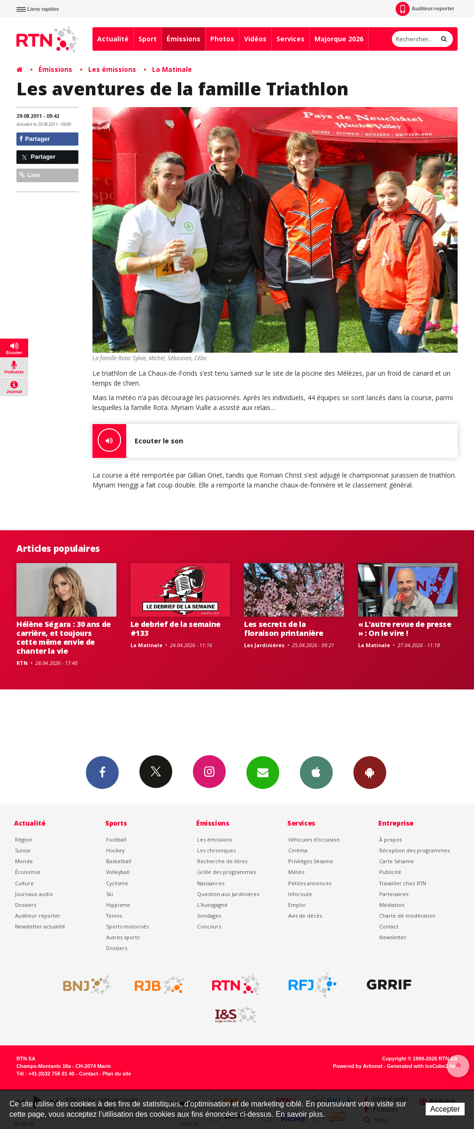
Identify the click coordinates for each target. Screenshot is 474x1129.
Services (290, 38)
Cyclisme (117, 883)
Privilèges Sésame (310, 861)
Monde (24, 861)
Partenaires (393, 894)
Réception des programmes (414, 850)
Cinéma (297, 850)
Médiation (392, 905)
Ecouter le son (137, 441)
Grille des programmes (226, 872)
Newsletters (262, 772)
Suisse (23, 850)
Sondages (209, 915)
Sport (147, 38)
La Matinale (172, 69)
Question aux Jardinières (228, 894)
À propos (390, 839)
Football (116, 839)
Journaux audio (34, 894)
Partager (34, 138)
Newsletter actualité (40, 926)
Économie (27, 872)
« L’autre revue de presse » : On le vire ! (404, 628)
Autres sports (122, 937)
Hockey (115, 850)
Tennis (114, 915)
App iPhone (316, 772)
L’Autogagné (212, 905)
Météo (296, 872)
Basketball (118, 861)
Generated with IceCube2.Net (422, 1066)
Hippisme (118, 905)
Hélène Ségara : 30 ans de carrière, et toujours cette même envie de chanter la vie (63, 637)
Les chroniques (216, 850)
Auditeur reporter (38, 915)
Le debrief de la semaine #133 (175, 628)
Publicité (390, 872)
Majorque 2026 (338, 38)
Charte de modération (407, 915)
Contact (388, 926)
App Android (369, 772)
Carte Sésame (396, 861)
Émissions (183, 38)
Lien (29, 174)
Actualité (113, 38)
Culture (24, 883)
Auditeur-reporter (425, 9)
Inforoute (300, 894)
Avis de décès (305, 915)
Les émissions (112, 69)
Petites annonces (309, 883)
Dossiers (25, 905)
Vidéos (255, 38)
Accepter (445, 1109)
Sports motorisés (127, 926)
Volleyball (118, 872)
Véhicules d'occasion (314, 839)
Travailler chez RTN (402, 883)
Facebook (102, 772)
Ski (109, 894)
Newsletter (392, 937)
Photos (222, 38)
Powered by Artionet (357, 1066)
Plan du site (116, 1073)
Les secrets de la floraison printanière (283, 628)
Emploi (297, 905)
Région (23, 839)
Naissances (210, 883)
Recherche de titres (222, 861)
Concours (209, 926)
